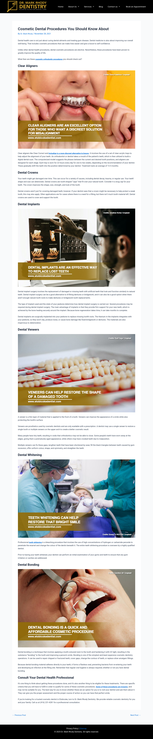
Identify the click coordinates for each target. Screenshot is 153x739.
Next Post (135, 715)
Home (60, 6)
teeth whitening (35, 542)
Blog (101, 6)
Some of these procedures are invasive (112, 687)
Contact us (114, 6)
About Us (73, 6)
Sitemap (83, 728)
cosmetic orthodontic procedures (49, 59)
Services (89, 6)
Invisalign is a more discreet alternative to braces (70, 153)
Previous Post (19, 715)
